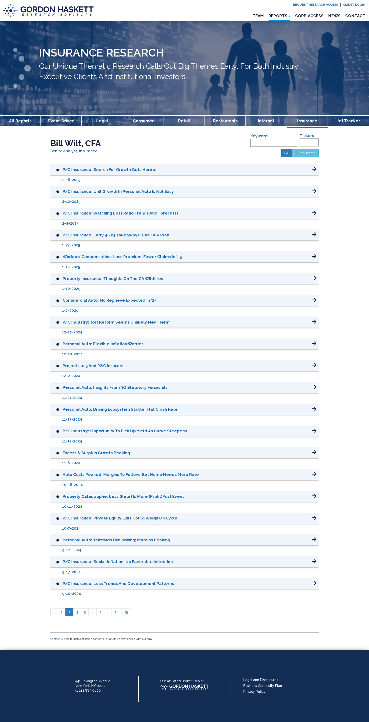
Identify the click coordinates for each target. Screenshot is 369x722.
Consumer (143, 120)
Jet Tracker (348, 120)
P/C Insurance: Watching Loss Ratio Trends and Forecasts (120, 213)
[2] (62, 612)
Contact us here (59, 639)
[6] (92, 612)
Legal (102, 120)
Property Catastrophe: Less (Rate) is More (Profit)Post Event (123, 496)
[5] (85, 612)
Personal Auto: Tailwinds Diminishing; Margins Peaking (116, 540)
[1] (54, 612)
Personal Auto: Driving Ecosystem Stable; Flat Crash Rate (120, 409)
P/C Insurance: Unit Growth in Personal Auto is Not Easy (118, 191)
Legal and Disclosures (260, 680)
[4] (77, 612)
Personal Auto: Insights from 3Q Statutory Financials (115, 387)
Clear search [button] (306, 153)
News (334, 15)
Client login (354, 4)
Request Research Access (315, 4)
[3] (69, 612)
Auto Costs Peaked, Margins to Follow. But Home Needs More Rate (131, 474)
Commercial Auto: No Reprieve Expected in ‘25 (109, 300)
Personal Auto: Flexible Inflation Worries (103, 343)
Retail (184, 120)
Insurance (307, 120)
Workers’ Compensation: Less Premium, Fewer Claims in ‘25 (122, 256)
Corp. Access (309, 15)
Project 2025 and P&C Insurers (93, 365)
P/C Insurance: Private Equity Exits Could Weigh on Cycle (120, 518)
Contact (355, 15)
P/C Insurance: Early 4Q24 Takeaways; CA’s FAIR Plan (116, 235)
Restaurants (225, 120)
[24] (116, 612)
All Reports (20, 120)
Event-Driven (61, 120)
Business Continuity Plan (262, 686)
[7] (100, 612)
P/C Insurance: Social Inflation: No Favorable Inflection (118, 561)
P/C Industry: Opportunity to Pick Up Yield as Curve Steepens (125, 431)
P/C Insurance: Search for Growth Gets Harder (110, 169)
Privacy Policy (254, 692)
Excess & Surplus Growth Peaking (96, 452)
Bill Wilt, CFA (75, 143)
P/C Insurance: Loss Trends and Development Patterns (118, 583)
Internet (266, 120)
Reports (279, 15)
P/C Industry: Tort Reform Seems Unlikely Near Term (116, 322)
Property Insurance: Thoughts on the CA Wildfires (113, 278)
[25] (126, 612)
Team (258, 15)
